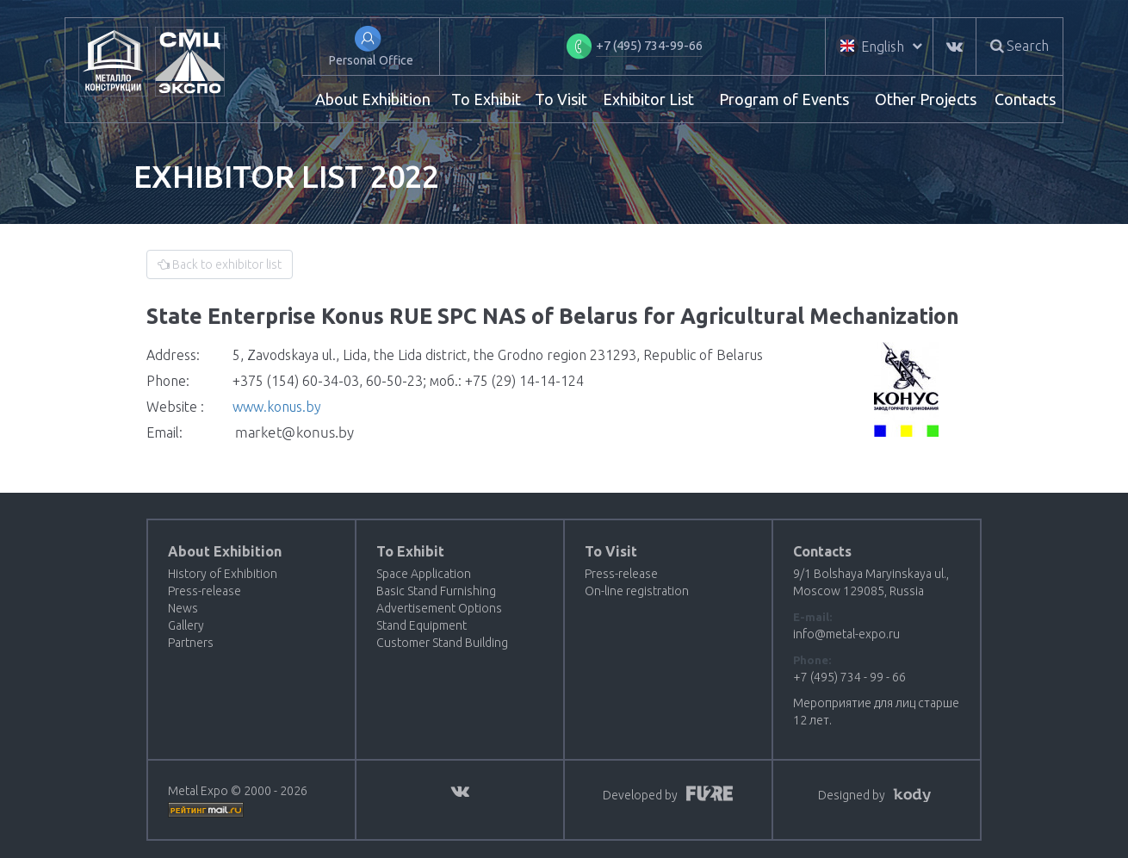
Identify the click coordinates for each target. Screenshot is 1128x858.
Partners (191, 643)
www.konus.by (276, 406)
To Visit (561, 99)
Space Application (423, 574)
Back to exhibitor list (220, 264)
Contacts (1025, 99)
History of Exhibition (222, 574)
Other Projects (925, 99)
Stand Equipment (421, 625)
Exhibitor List (648, 99)
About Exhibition (373, 99)
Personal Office (371, 60)
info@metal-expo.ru (846, 634)
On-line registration (637, 591)
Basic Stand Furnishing (436, 591)
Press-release (204, 591)
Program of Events (784, 99)
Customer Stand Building (442, 643)
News (183, 608)
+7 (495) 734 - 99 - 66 (849, 677)
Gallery (186, 625)
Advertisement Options (439, 608)
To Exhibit (486, 99)
